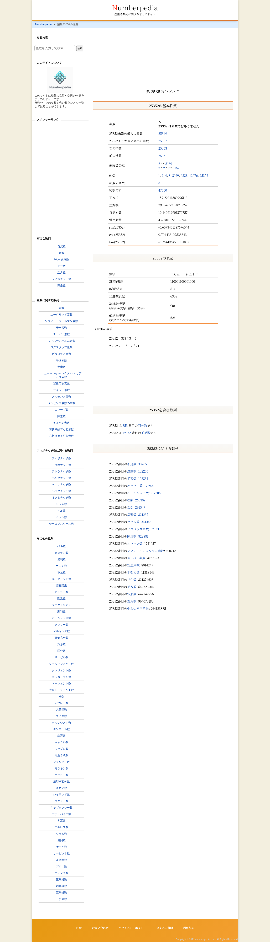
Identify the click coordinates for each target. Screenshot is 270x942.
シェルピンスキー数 (61, 663)
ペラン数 (61, 517)
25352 (204, 175)
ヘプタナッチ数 (61, 491)
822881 (143, 536)
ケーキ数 (61, 846)
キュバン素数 (61, 422)
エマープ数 (134, 543)
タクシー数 (61, 801)
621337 (155, 529)
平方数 (131, 586)
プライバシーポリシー (132, 927)
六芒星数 (61, 709)
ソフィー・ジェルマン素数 (145, 550)
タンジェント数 (61, 670)
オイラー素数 (61, 390)
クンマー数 (61, 624)
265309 (140, 500)
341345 (146, 521)
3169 (168, 163)
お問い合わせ (100, 927)
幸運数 (131, 514)
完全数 (61, 285)
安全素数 (133, 565)
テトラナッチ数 (61, 471)
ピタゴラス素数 (138, 529)
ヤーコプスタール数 (61, 523)
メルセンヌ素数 (61, 396)
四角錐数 (61, 886)
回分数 (142, 425)
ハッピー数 (134, 485)
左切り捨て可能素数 (61, 429)
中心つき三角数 (138, 608)
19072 (126, 432)
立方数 (61, 272)
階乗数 (61, 598)
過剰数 (131, 471)
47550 (162, 190)
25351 (162, 155)
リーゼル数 (61, 657)
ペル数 (61, 510)
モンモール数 (61, 729)
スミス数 (61, 716)
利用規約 (188, 927)
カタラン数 (61, 552)
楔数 (130, 500)
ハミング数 (61, 872)
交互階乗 (61, 585)
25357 (162, 141)
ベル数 (61, 546)
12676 (193, 175)
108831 (143, 478)
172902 (149, 485)
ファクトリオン (61, 605)
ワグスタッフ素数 (61, 347)
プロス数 (61, 866)
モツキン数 (61, 768)
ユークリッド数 (61, 578)
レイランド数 (61, 794)
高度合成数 (61, 755)
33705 (142, 464)
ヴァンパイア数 (61, 814)
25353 (162, 148)
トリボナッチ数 (61, 464)
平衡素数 (133, 572)
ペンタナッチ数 (61, 478)
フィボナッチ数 (61, 279)
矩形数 (131, 594)
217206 (155, 493)
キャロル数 (61, 742)
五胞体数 (61, 899)
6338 (184, 175)
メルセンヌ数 (61, 631)
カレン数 (61, 565)
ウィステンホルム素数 (61, 340)
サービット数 (61, 853)
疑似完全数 (61, 637)
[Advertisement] (163, 57)
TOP (78, 927)
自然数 (61, 246)
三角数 (131, 579)
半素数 (131, 478)
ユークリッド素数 (61, 314)
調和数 (61, 611)
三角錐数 (61, 879)
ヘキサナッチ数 (61, 484)
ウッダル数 (61, 748)
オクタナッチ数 (61, 497)
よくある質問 (165, 927)
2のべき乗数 (61, 259)
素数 (130, 507)
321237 (143, 514)
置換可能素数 (61, 383)
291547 (140, 507)
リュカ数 (61, 504)
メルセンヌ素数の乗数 (61, 403)
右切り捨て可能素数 (61, 435)
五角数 (131, 601)
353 (125, 425)
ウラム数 (133, 521)
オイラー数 (61, 592)
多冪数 (61, 820)
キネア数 (61, 788)
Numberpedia (135, 7)
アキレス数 (61, 827)
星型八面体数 (61, 781)
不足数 (145, 432)
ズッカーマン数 (61, 676)
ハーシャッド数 (138, 493)
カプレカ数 (61, 703)
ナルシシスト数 (61, 722)
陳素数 (131, 536)
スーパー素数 (136, 558)
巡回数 (61, 840)
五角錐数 (61, 892)
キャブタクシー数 (61, 807)
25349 (162, 133)
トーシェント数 (61, 683)
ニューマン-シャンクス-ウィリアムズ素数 (61, 375)
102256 (143, 471)
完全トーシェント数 (61, 690)
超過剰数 (61, 859)
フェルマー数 (61, 761)
